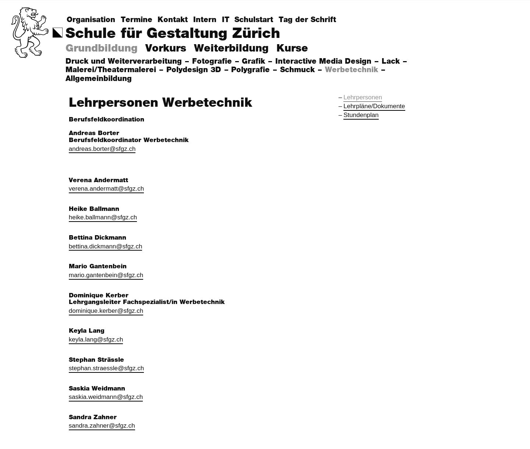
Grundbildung (102, 48)
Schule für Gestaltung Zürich (173, 33)
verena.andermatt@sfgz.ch (106, 188)
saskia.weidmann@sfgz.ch (106, 396)
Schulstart (253, 20)
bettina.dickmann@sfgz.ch (105, 246)
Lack (392, 61)
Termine (136, 20)
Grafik (255, 61)
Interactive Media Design (324, 61)
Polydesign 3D (195, 70)
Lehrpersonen (362, 97)
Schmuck (298, 70)
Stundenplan (360, 115)
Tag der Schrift (307, 20)
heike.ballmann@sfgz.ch (103, 217)
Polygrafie (251, 70)
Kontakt (173, 20)
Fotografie (213, 61)
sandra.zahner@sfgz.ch (102, 425)
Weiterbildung (231, 48)
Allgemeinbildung (100, 78)
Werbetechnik (353, 70)
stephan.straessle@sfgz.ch (106, 368)
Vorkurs (165, 48)
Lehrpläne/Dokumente (374, 106)
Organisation (91, 20)
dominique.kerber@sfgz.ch (106, 310)
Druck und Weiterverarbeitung (125, 61)
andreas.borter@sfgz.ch (102, 148)
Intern (204, 20)
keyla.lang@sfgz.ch (96, 339)
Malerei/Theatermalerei (112, 70)
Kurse (292, 48)
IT (225, 20)
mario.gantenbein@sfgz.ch (106, 275)
